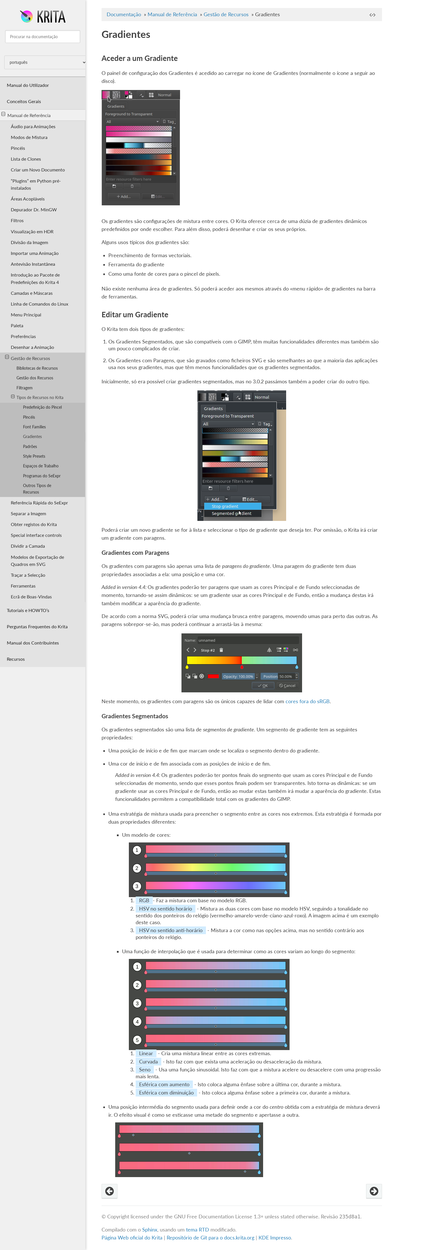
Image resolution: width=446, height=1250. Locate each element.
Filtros (17, 220)
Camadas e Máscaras (32, 293)
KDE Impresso (275, 1238)
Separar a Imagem (28, 513)
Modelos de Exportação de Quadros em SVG (37, 560)
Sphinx (149, 1230)
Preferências (23, 336)
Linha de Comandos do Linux (39, 303)
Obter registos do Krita (34, 524)
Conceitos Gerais (24, 101)
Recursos (16, 659)
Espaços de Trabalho (41, 465)
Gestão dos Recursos (34, 377)
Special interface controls (36, 535)
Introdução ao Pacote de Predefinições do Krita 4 (35, 278)
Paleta (17, 325)
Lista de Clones (26, 158)
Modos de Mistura (29, 137)
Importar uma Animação (35, 253)
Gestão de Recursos (27, 358)
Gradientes (32, 436)
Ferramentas (23, 585)
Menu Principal (26, 314)
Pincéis (18, 148)
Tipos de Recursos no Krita (37, 397)
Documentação (124, 14)
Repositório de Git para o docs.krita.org (211, 1238)
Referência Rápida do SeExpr (39, 502)
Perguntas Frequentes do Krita (37, 626)
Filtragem (24, 387)
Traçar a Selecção (28, 575)
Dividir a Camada (28, 546)
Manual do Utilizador (28, 85)
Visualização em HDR (32, 231)
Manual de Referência (26, 115)
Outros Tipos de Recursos (37, 488)
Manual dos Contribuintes (33, 642)
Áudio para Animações (33, 126)
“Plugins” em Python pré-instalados (36, 184)
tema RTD (197, 1230)
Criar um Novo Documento (38, 169)
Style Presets (34, 456)
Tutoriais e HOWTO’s (28, 610)
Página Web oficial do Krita (132, 1238)
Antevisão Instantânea (33, 264)
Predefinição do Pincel (42, 407)
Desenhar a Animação (32, 347)
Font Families (34, 426)
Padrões (30, 446)
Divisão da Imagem (29, 242)
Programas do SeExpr (42, 475)
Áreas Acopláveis (28, 198)
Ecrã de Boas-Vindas (31, 596)
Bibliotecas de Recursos (37, 368)
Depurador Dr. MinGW (34, 209)
